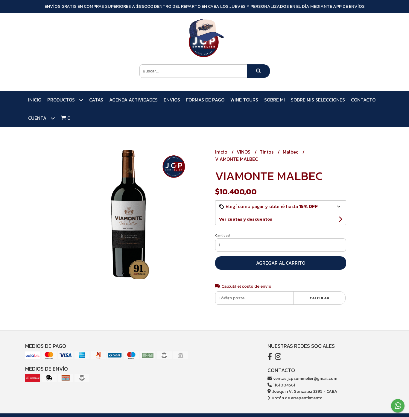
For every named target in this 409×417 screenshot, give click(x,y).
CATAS (96, 99)
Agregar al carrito (280, 262)
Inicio (34, 99)
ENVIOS (172, 99)
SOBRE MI (274, 99)
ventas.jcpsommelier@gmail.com (302, 378)
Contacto (363, 99)
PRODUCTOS (65, 100)
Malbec (291, 151)
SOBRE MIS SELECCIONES (318, 99)
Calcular (319, 298)
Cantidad (222, 235)
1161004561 (281, 385)
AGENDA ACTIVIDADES (133, 99)
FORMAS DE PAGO (205, 99)
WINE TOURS (244, 99)
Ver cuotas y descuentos (245, 219)
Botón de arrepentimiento (295, 398)
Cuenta (41, 118)
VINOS (244, 151)
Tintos (267, 151)
